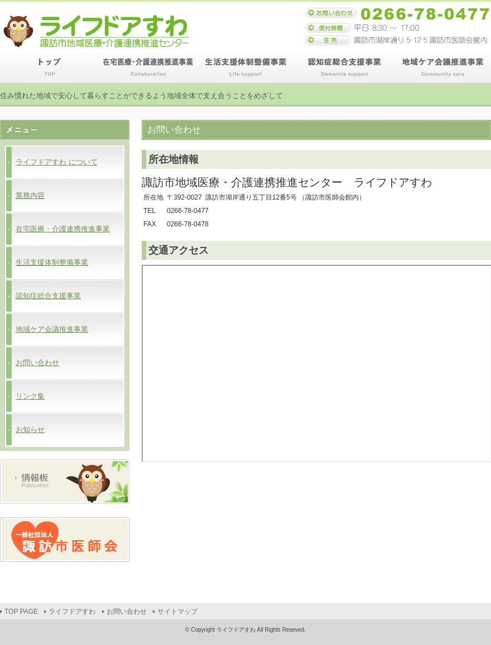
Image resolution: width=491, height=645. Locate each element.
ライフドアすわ (72, 611)
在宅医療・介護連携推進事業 (147, 68)
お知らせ (30, 429)
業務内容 (30, 195)
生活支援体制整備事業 (245, 68)
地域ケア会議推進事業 (442, 68)
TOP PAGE (49, 68)
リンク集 (30, 396)
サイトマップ (177, 611)
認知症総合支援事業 (344, 68)
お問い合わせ (37, 362)
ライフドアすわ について (57, 162)
